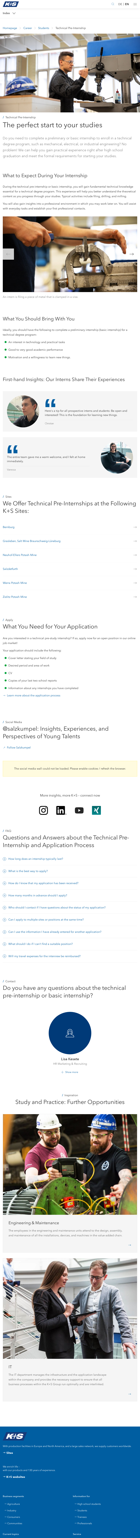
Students (80, 1510)
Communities (13, 1523)
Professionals (83, 1523)
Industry (10, 1510)
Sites (8, 1453)
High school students (87, 1503)
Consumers (12, 1517)
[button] (135, 4)
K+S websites (14, 1477)
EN (127, 4)
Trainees (80, 1517)
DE (120, 4)
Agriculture (12, 1503)
